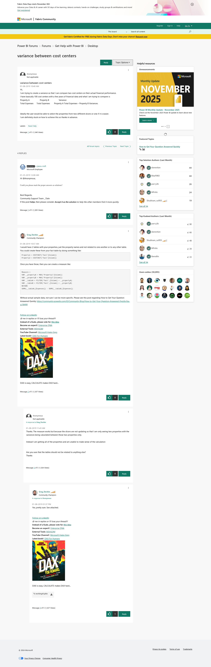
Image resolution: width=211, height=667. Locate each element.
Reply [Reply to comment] (124, 216)
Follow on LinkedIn (28, 315)
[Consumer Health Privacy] (52, 658)
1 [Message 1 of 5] (28, 132)
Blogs (109, 19)
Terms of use (175, 649)
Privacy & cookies (159, 649)
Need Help (32, 126)
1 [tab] (162, 126)
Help (178, 25)
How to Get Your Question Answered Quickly (159, 146)
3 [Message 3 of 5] (34, 467)
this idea (55, 322)
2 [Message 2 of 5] (28, 391)
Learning (119, 19)
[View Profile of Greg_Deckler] (32, 234)
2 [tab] (163, 126)
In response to (36, 422)
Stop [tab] (168, 126)
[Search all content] (161, 31)
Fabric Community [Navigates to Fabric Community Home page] (45, 19)
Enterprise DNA (45, 325)
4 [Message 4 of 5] (40, 608)
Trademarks (187, 649)
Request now (141, 36)
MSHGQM (38, 328)
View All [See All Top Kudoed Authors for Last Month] (143, 262)
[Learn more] (148, 120)
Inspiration (74, 19)
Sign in (170, 25)
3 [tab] (165, 126)
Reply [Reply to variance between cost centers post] (124, 132)
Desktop (93, 46)
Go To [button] (187, 26)
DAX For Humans (40, 335)
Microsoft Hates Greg (47, 332)
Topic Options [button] (122, 62)
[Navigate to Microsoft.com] (24, 19)
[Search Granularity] (118, 31)
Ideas (85, 19)
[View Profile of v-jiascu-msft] (40, 166)
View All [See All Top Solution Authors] (143, 206)
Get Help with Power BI (69, 46)
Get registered (23, 10)
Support (130, 19)
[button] (106, 62)
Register (160, 25)
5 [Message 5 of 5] (28, 210)
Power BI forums (27, 46)
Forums (62, 19)
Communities (97, 19)
